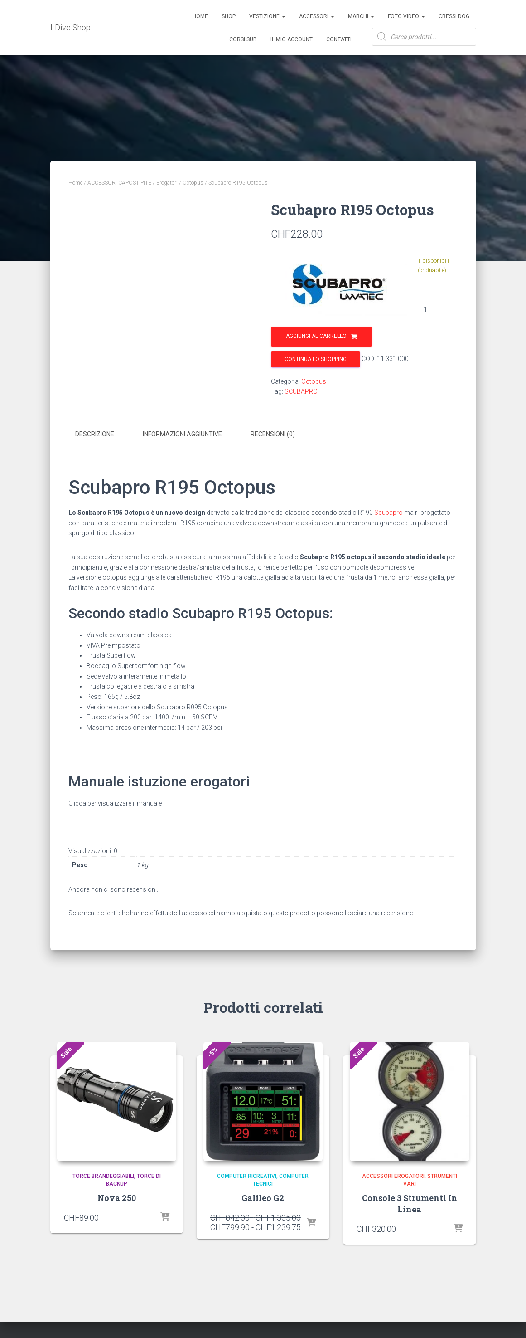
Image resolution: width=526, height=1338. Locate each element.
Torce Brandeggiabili (103, 1176)
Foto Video (406, 16)
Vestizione (267, 16)
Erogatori (167, 183)
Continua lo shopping (316, 359)
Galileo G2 (262, 1197)
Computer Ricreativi (246, 1176)
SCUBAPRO (301, 391)
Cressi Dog (454, 16)
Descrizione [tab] (94, 434)
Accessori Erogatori (393, 1176)
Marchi (361, 16)
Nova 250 (116, 1197)
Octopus (193, 183)
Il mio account (291, 39)
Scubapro (388, 512)
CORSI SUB (243, 39)
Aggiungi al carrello (316, 336)
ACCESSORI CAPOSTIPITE (119, 183)
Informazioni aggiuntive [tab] (182, 434)
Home (200, 16)
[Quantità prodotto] (429, 310)
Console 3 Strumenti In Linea (409, 1203)
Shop (229, 16)
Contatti (339, 39)
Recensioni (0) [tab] (273, 434)
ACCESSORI (316, 16)
